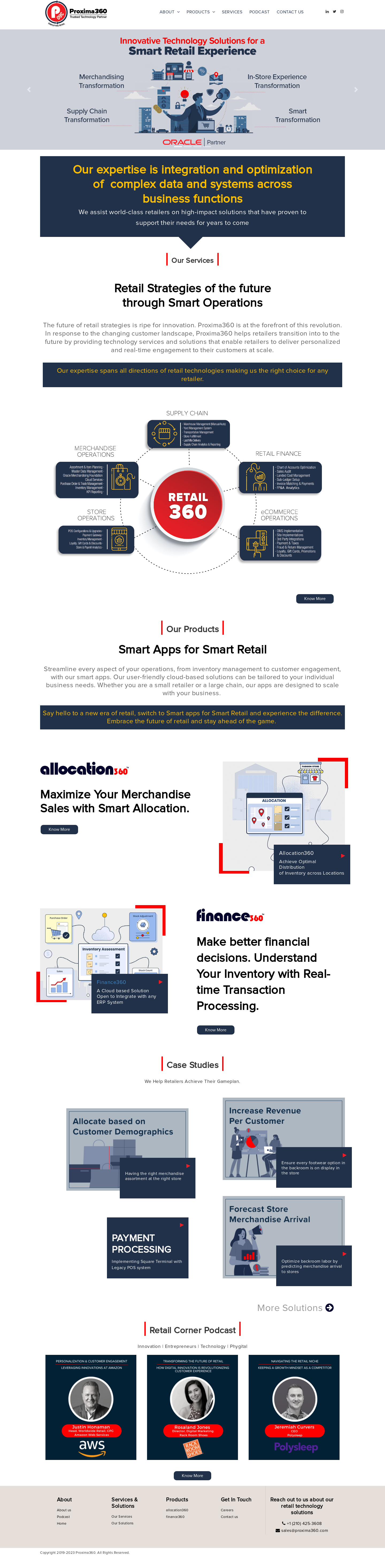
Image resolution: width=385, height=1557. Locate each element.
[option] (90, 1407)
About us (64, 1510)
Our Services (121, 1516)
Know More (315, 599)
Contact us (229, 1517)
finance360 (175, 1517)
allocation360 (177, 1510)
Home (62, 1523)
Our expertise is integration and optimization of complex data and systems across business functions (193, 184)
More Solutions (295, 1308)
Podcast (63, 1517)
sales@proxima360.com (304, 1530)
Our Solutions (122, 1523)
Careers (227, 1510)
